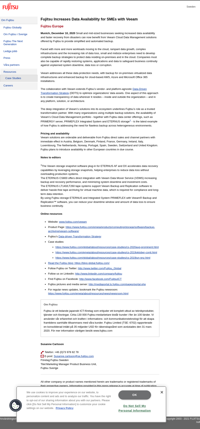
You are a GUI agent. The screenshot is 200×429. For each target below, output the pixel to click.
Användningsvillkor (10, 418)
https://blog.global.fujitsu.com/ (91, 263)
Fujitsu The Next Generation (13, 43)
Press (6, 57)
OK (134, 395)
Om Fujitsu (7, 20)
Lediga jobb (10, 51)
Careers (8, 85)
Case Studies (13, 78)
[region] (91, 404)
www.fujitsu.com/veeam (73, 221)
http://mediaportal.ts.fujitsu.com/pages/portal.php (117, 284)
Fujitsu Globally (12, 27)
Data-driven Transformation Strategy (79, 236)
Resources (9, 71)
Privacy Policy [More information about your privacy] (64, 408)
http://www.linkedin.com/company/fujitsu (98, 273)
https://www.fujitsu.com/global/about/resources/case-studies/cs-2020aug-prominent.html (107, 247)
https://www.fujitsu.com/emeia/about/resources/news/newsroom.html (88, 293)
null (198, 422)
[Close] (161, 392)
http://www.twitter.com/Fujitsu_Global (99, 268)
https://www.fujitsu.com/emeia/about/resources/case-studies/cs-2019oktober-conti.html (106, 252)
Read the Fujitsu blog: (61, 263)
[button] (15, 405)
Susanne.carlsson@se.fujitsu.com (74, 356)
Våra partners (11, 64)
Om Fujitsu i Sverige (15, 34)
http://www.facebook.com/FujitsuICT (100, 278)
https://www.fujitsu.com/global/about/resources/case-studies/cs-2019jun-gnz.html (103, 257)
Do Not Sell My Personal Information (135, 408)
